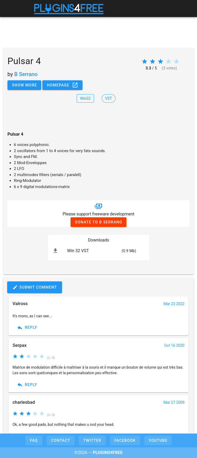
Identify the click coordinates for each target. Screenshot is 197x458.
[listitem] (98, 250)
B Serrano (26, 74)
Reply (27, 327)
